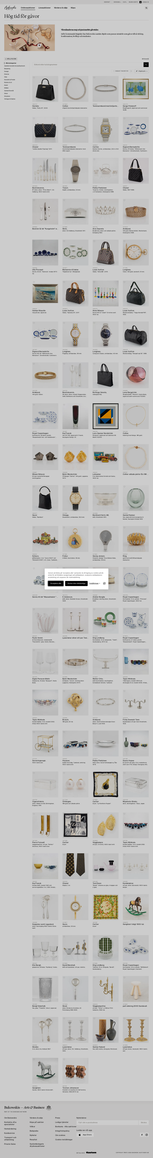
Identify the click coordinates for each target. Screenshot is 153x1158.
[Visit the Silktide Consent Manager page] (104, 583)
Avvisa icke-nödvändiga (76, 583)
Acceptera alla (55, 583)
